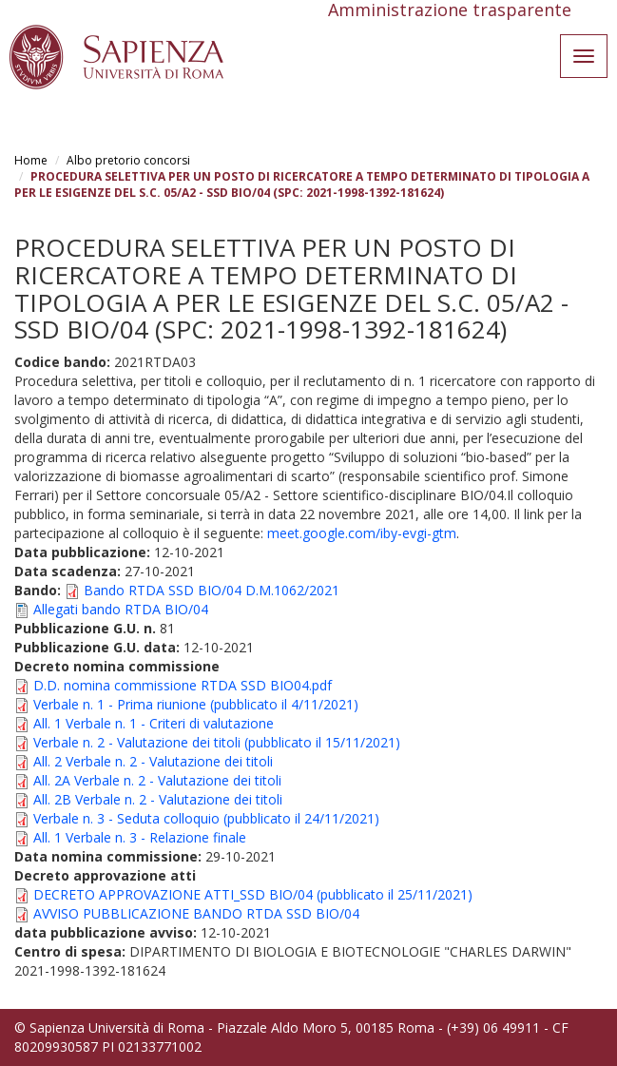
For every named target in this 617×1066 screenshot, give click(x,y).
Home (31, 160)
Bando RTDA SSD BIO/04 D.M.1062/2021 (211, 590)
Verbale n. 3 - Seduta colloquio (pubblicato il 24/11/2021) (206, 818)
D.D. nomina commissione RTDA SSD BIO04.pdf (182, 685)
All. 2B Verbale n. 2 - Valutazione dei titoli (157, 799)
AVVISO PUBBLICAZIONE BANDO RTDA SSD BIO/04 (196, 913)
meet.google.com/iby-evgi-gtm (361, 533)
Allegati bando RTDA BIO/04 (120, 609)
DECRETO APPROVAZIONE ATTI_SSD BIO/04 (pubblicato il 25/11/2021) (252, 894)
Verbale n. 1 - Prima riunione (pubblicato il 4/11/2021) (195, 704)
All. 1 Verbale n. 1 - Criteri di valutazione (153, 723)
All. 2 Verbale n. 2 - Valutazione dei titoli (153, 761)
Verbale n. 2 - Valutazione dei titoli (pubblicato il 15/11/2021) (216, 742)
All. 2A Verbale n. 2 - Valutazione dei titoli (157, 780)
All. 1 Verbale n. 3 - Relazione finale (139, 837)
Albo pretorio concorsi (128, 160)
